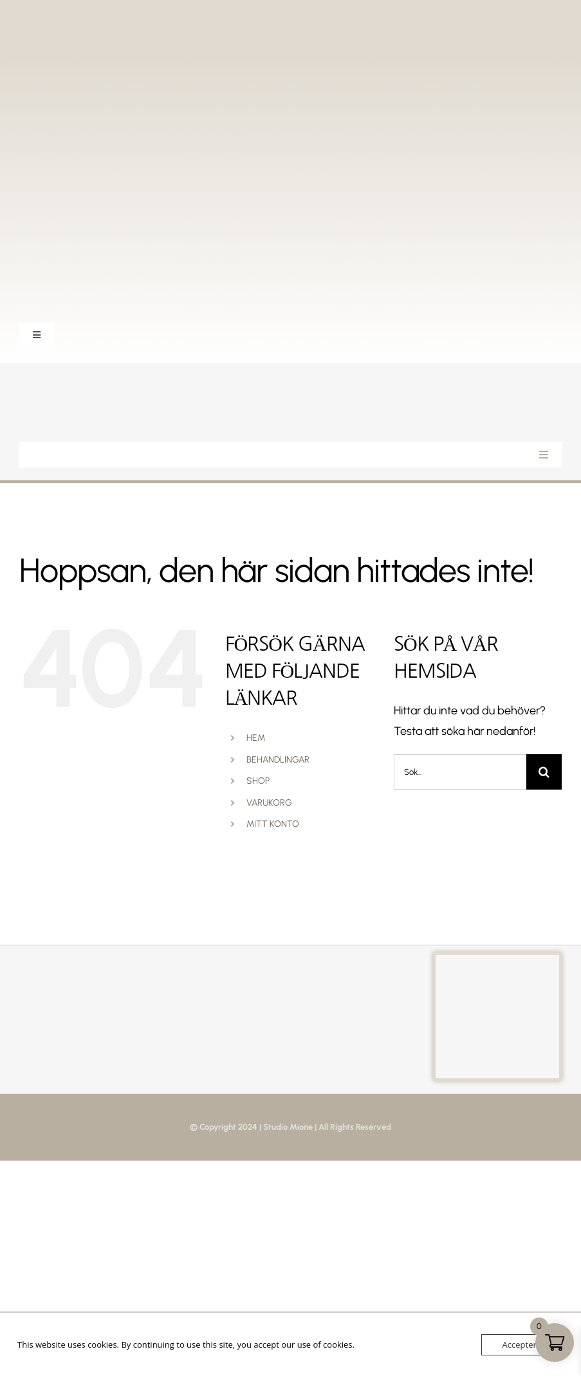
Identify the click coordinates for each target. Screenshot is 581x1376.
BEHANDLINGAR (277, 759)
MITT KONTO (272, 824)
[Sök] (544, 772)
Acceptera (522, 1344)
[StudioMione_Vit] (83, 382)
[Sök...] (460, 772)
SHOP (258, 780)
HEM (255, 737)
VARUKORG (269, 802)
